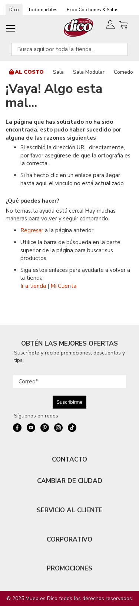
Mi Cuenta (63, 286)
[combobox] (69, 49)
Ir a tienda (33, 286)
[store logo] (79, 27)
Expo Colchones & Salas (93, 10)
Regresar (31, 230)
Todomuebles (42, 10)
